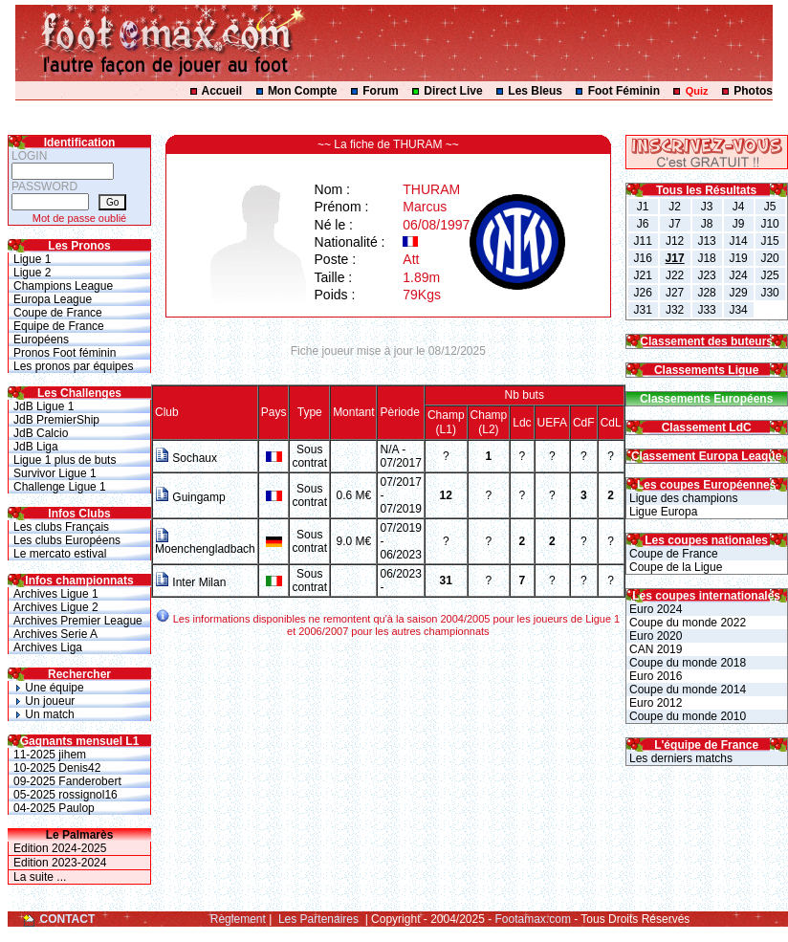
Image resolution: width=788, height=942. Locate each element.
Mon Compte (303, 91)
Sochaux (186, 458)
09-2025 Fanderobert (67, 781)
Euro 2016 (654, 676)
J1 (643, 206)
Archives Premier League (77, 620)
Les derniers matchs (679, 758)
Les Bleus (535, 91)
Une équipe (48, 687)
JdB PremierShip (56, 420)
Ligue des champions (682, 498)
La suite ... (39, 877)
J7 (674, 223)
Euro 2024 (654, 609)
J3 (707, 206)
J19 (738, 258)
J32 (675, 310)
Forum (380, 91)
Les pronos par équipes (73, 366)
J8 (707, 223)
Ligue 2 (32, 272)
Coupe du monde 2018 (686, 662)
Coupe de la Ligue (674, 567)
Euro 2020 (654, 636)
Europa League (52, 299)
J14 (738, 241)
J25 (769, 275)
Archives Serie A (55, 634)
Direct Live (453, 91)
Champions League (63, 286)
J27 (675, 292)
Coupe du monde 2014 (686, 689)
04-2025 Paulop (54, 808)
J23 (706, 275)
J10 (769, 223)
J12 (675, 241)
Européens (41, 339)
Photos (753, 91)
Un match (44, 714)
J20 (769, 258)
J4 (739, 206)
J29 (738, 292)
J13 (706, 241)
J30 (769, 292)
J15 (769, 241)
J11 (642, 241)
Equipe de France (58, 326)
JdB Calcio (40, 433)
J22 (675, 275)
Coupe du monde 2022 (686, 622)
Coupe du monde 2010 (686, 716)
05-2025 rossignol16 (65, 794)
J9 (739, 223)
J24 (738, 275)
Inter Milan (190, 582)
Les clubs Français (61, 527)
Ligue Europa (662, 511)
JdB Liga (35, 446)
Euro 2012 (654, 703)
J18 (706, 258)
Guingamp (190, 497)
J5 (770, 206)
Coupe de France (57, 312)
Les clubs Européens (66, 540)
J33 (706, 310)
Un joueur (44, 701)
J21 (642, 275)
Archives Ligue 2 (55, 607)
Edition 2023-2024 (59, 862)
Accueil (222, 91)
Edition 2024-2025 (59, 848)
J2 (674, 206)
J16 (642, 258)
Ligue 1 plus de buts (64, 460)
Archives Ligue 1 (55, 594)
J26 (642, 292)
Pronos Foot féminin (64, 353)
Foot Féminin (624, 91)
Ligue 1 (32, 259)
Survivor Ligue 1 (55, 473)
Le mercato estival (59, 553)
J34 (738, 310)
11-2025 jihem (49, 754)
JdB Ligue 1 (43, 406)
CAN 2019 (654, 649)
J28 (706, 292)
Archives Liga (47, 647)
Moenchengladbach (205, 544)
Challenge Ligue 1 (59, 486)
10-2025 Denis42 (56, 768)
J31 (642, 310)
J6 (643, 223)
